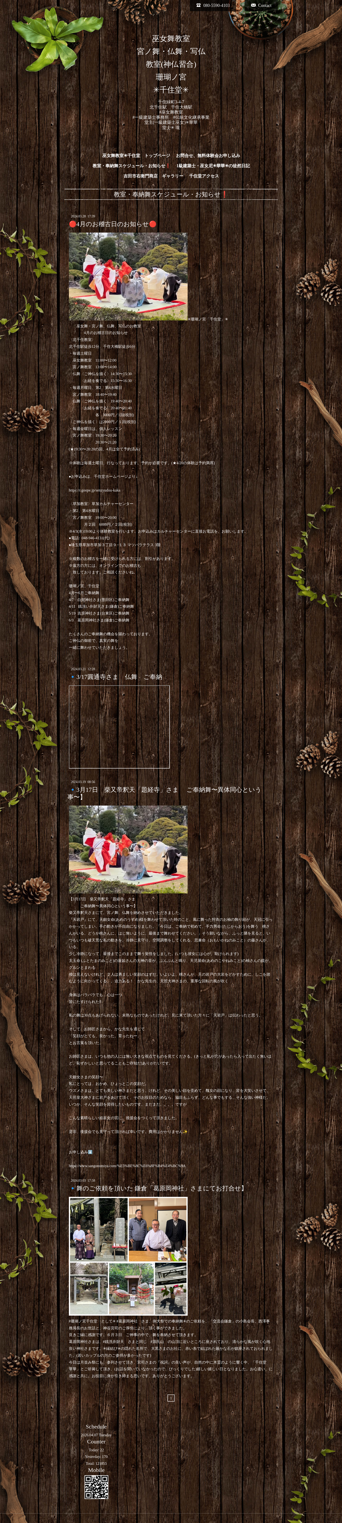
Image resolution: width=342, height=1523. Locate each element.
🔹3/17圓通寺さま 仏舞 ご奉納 (115, 676)
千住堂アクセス (204, 176)
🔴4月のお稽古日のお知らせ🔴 (113, 224)
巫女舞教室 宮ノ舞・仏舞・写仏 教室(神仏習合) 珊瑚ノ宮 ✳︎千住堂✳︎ (171, 64)
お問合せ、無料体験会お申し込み (208, 155)
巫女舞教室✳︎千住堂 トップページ (136, 155)
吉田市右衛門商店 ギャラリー (153, 176)
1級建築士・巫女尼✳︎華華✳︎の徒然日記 (213, 165)
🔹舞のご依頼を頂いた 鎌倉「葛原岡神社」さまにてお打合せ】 (158, 1188)
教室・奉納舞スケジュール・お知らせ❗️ (132, 165)
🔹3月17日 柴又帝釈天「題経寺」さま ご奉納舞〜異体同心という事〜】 (164, 793)
